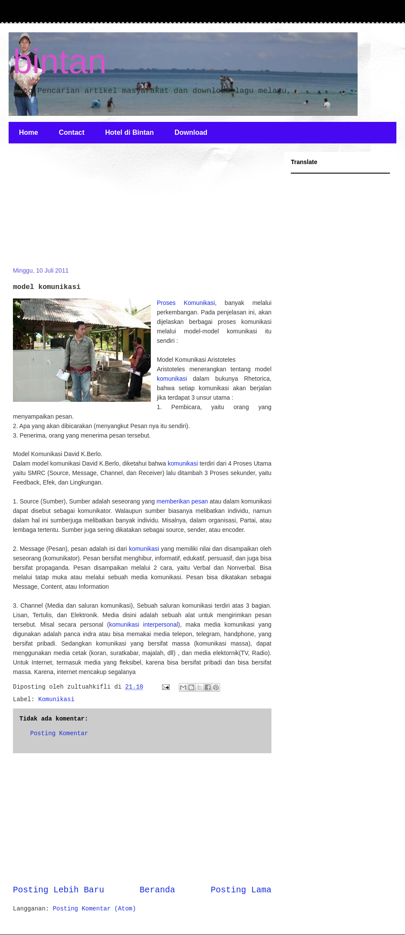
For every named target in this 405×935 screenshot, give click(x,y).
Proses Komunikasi (186, 302)
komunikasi (172, 378)
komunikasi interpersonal (143, 624)
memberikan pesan (182, 501)
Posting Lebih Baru (58, 890)
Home (28, 132)
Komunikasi (56, 699)
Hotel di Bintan (129, 132)
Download (190, 132)
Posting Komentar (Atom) (94, 908)
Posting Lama (241, 890)
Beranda (157, 890)
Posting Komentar (59, 733)
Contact (71, 132)
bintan (60, 61)
